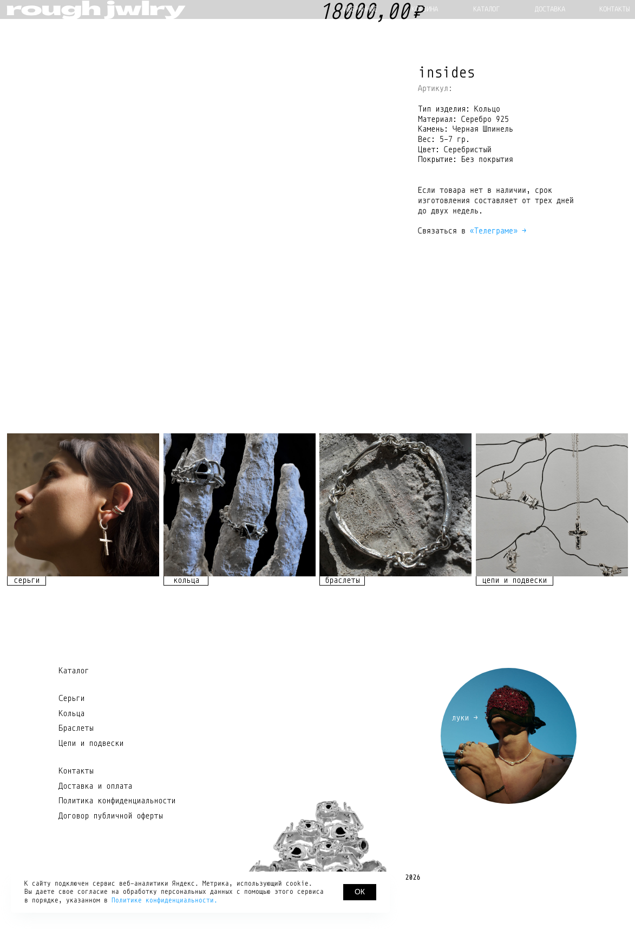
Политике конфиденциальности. (165, 900)
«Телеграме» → (498, 230)
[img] (83, 535)
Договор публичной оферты (110, 846)
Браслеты (75, 758)
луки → (464, 748)
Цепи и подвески (90, 773)
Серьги (71, 728)
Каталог (73, 701)
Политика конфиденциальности (116, 831)
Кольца (71, 743)
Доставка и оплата (95, 816)
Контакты (75, 801)
